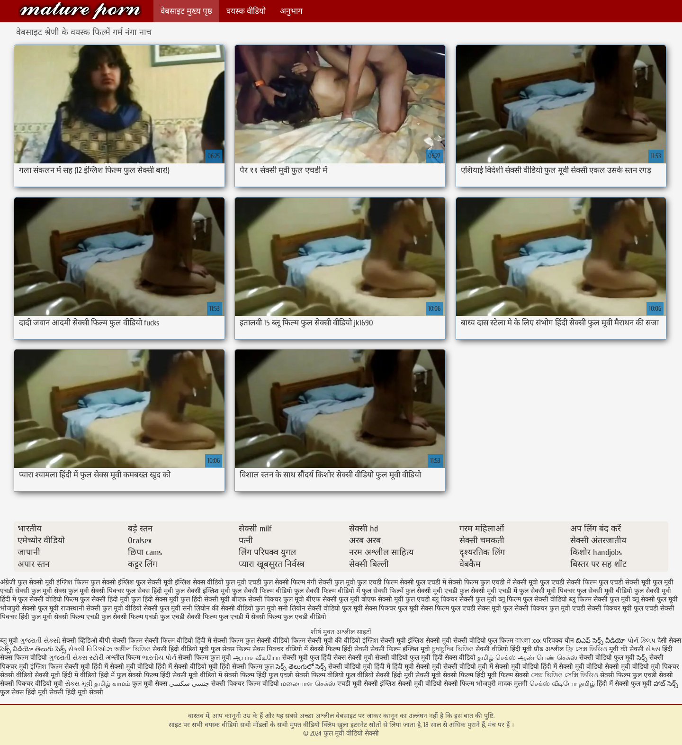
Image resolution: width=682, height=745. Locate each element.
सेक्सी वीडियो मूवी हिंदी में (360, 667)
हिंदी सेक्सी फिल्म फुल (247, 667)
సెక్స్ (642, 658)
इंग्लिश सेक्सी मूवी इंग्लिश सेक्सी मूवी (407, 641)
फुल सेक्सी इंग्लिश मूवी (202, 591)
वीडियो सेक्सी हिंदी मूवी (385, 675)
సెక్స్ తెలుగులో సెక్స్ (301, 667)
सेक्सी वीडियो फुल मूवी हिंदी (409, 658)
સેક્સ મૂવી (78, 684)
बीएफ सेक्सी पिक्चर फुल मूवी (268, 599)
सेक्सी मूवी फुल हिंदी (307, 658)
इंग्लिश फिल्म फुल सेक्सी (86, 582)
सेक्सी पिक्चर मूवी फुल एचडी (622, 608)
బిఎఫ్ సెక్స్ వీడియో (601, 641)
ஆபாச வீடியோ (256, 658)
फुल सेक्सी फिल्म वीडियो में (327, 591)
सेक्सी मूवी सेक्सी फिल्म (444, 675)
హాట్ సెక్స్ (666, 684)
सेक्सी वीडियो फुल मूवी (607, 658)
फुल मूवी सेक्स (48, 591)
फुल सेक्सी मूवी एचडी (431, 591)
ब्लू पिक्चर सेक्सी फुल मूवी (464, 599)
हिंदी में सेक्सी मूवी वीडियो (123, 667)
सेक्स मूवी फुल (494, 608)
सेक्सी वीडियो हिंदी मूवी (504, 649)
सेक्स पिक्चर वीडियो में (280, 649)
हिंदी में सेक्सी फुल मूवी (624, 684)
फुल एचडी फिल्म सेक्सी (385, 582)
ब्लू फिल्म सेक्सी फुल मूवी (599, 599)
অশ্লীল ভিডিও (132, 649)
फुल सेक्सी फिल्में (383, 591)
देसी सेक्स (669, 641)
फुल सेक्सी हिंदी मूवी (104, 599)
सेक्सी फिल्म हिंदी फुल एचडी (258, 675)
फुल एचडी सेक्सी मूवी (625, 582)
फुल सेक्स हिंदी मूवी (149, 591)
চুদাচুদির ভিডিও (454, 649)
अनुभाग (291, 11)
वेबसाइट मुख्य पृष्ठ (186, 11)
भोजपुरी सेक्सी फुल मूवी (29, 608)
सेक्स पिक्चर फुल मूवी (392, 608)
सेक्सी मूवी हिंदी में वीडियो (66, 675)
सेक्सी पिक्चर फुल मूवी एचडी (549, 608)
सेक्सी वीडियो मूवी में (469, 667)
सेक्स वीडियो (461, 658)
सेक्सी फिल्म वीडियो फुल (325, 675)
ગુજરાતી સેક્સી (40, 641)
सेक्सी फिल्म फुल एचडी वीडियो (288, 617)
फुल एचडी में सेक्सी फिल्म (447, 582)
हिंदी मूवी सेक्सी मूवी (417, 667)
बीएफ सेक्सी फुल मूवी (332, 599)
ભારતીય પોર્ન (159, 658)
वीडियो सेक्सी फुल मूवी (152, 608)
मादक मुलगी (513, 684)
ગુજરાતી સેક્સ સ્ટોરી (76, 658)
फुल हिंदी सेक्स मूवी (155, 599)
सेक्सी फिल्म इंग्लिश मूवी (401, 649)
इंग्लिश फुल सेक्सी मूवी (145, 582)
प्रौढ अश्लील (549, 649)
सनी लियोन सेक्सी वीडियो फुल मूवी (320, 608)
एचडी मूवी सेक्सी (358, 684)
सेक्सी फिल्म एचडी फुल (82, 617)
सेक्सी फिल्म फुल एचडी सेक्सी (636, 675)
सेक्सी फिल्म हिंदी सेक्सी (339, 649)
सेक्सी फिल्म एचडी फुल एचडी (149, 617)
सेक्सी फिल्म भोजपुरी (471, 684)
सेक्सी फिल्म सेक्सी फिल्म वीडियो (153, 641)
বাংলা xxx (528, 641)
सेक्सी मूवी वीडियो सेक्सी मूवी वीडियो (604, 667)
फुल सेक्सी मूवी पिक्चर (547, 591)
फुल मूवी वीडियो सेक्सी (80, 10)
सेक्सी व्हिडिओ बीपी (86, 641)
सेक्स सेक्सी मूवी (353, 658)
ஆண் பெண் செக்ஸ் (547, 658)
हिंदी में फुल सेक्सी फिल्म (128, 675)
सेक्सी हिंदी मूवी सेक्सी (76, 692)
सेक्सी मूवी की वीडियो (333, 641)
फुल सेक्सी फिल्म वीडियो (262, 591)
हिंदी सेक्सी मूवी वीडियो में (191, 675)
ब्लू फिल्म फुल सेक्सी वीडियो (532, 599)
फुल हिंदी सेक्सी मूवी (205, 599)
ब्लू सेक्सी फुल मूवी (655, 599)
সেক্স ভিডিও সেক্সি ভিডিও (565, 675)
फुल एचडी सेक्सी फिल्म (568, 582)
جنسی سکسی (189, 684)
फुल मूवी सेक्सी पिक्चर (96, 591)
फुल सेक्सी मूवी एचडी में (488, 591)
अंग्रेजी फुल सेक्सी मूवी (27, 582)
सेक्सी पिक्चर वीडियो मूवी (32, 684)
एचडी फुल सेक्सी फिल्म (276, 582)
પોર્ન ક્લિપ (641, 641)
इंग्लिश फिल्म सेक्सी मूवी (61, 667)
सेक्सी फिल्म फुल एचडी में (218, 617)
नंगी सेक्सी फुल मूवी (331, 582)
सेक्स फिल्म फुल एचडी (448, 608)
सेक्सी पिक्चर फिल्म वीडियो (245, 684)
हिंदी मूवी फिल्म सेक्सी (502, 675)
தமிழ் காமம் (112, 684)
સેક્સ (653, 649)
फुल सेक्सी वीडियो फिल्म (48, 599)
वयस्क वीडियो (246, 11)
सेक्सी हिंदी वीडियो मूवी (181, 649)
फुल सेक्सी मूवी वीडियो (604, 591)
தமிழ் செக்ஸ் (496, 658)
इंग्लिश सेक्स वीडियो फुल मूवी (210, 582)
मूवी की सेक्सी (626, 649)
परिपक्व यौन (558, 641)
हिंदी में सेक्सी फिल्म (220, 641)
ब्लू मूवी (9, 641)
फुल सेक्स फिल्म (231, 649)
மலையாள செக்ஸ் (308, 684)
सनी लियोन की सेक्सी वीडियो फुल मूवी (229, 608)
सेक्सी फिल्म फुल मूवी (205, 658)
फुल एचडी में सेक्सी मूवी (509, 582)
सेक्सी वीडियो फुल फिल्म (484, 641)
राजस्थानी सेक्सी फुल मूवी (92, 608)
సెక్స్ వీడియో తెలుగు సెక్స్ (34, 649)
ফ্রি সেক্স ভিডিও (586, 649)
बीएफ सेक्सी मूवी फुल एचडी (395, 599)
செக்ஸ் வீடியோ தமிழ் (562, 684)
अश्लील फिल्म (123, 658)
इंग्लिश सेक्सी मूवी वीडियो (411, 684)
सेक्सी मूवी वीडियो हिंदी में (526, 667)
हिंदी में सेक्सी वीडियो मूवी (188, 667)
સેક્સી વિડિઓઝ (90, 649)
